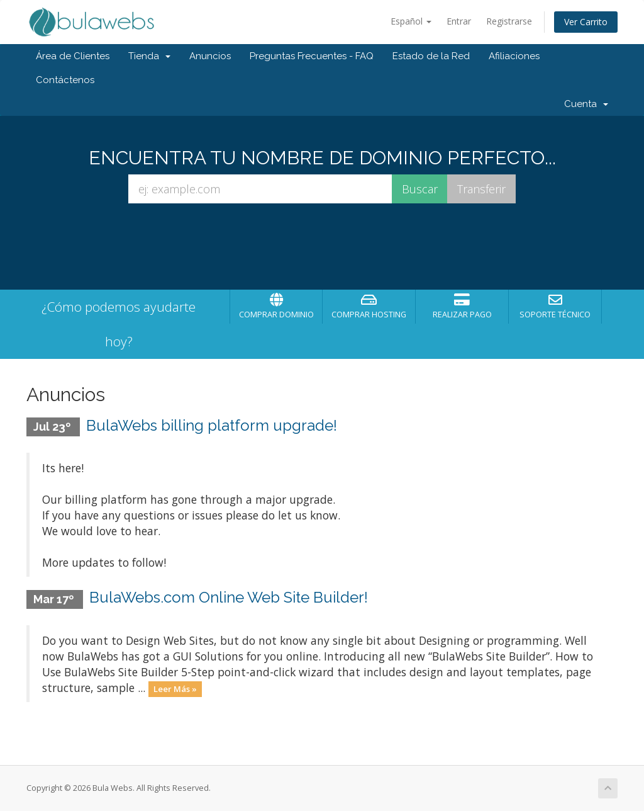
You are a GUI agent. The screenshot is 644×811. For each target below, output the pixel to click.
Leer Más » (175, 689)
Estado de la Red (431, 56)
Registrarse (509, 21)
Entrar (459, 21)
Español (411, 21)
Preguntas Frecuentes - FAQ (312, 56)
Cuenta (586, 104)
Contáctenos (65, 80)
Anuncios (210, 56)
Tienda (149, 56)
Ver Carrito (586, 22)
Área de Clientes (72, 56)
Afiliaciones (514, 56)
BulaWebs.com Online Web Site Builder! (228, 597)
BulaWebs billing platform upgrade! (211, 425)
